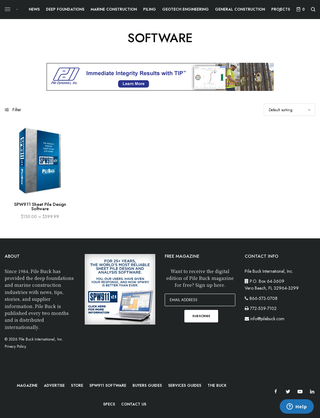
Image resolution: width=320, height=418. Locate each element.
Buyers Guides (147, 385)
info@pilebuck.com (267, 319)
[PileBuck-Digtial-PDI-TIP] (160, 76)
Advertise (54, 385)
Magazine (27, 385)
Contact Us (133, 404)
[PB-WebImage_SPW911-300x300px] (120, 289)
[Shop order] (289, 109)
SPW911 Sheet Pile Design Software (40, 206)
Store (77, 385)
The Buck (217, 385)
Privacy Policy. (16, 346)
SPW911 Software (107, 385)
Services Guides (184, 385)
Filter (13, 109)
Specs (109, 404)
